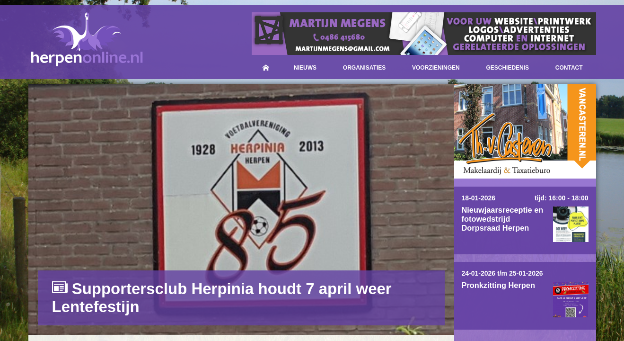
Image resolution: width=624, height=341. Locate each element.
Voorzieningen (436, 67)
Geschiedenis (507, 67)
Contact (569, 67)
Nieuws (305, 67)
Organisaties (364, 67)
